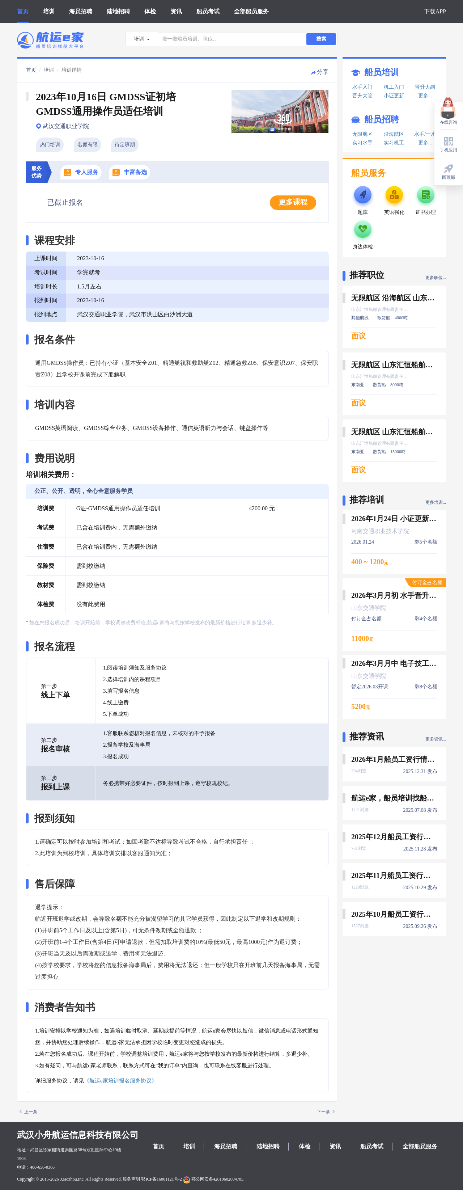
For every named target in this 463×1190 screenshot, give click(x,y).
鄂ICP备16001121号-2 (161, 1179)
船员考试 (208, 11)
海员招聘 (80, 11)
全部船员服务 (251, 11)
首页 (23, 11)
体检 (150, 11)
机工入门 (394, 87)
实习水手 (362, 142)
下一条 (326, 1111)
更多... (425, 95)
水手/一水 (425, 134)
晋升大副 (425, 87)
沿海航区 (394, 134)
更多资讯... (435, 739)
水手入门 (362, 87)
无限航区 (362, 134)
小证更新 (394, 95)
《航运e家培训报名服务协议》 (120, 1081)
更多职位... (435, 277)
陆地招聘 (118, 11)
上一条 (28, 1111)
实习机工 (394, 142)
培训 (49, 11)
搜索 (321, 39)
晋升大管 (362, 95)
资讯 (176, 11)
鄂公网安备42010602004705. (214, 1179)
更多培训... (435, 502)
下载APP (435, 11)
